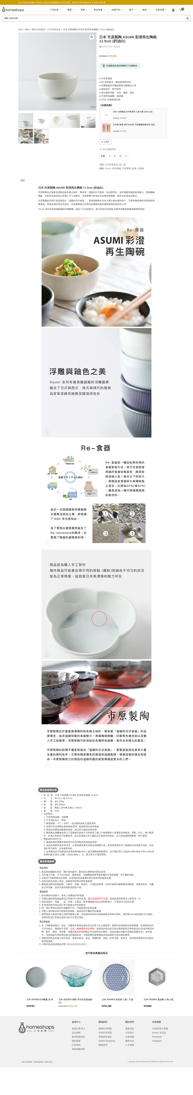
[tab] (22, 180)
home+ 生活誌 (159, 1032)
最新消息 (129, 1028)
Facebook (157, 1037)
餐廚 (69, 9)
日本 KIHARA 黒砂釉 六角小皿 (158, 999)
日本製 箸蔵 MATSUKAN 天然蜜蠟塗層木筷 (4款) (134, 124)
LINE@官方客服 (160, 1028)
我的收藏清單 (78, 1049)
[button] (107, 149)
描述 (22, 180)
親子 (131, 9)
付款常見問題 (105, 1032)
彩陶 (134, 168)
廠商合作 (129, 1041)
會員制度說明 (78, 1037)
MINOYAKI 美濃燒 (111, 46)
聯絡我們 (103, 1045)
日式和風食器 (54, 29)
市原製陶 (126, 168)
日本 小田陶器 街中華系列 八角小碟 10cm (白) (132, 112)
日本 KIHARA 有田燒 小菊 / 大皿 (117, 999)
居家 (83, 9)
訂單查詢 (76, 1045)
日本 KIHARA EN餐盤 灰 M (39, 999)
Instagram (157, 1041)
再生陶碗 (116, 168)
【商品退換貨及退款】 (77, 944)
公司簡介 (129, 1032)
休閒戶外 (115, 9)
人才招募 (129, 1045)
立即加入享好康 (99, 2)
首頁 (20, 29)
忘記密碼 (76, 1032)
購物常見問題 (105, 1028)
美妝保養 (98, 9)
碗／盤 (122, 164)
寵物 (144, 9)
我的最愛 (76, 1041)
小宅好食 (54, 9)
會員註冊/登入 (79, 1028)
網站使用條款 (27, 1062)
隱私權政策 (38, 1062)
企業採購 (159, 9)
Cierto (108, 168)
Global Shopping (107, 1041)
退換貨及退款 (105, 1037)
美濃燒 (141, 168)
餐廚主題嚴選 (38, 29)
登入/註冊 (173, 10)
